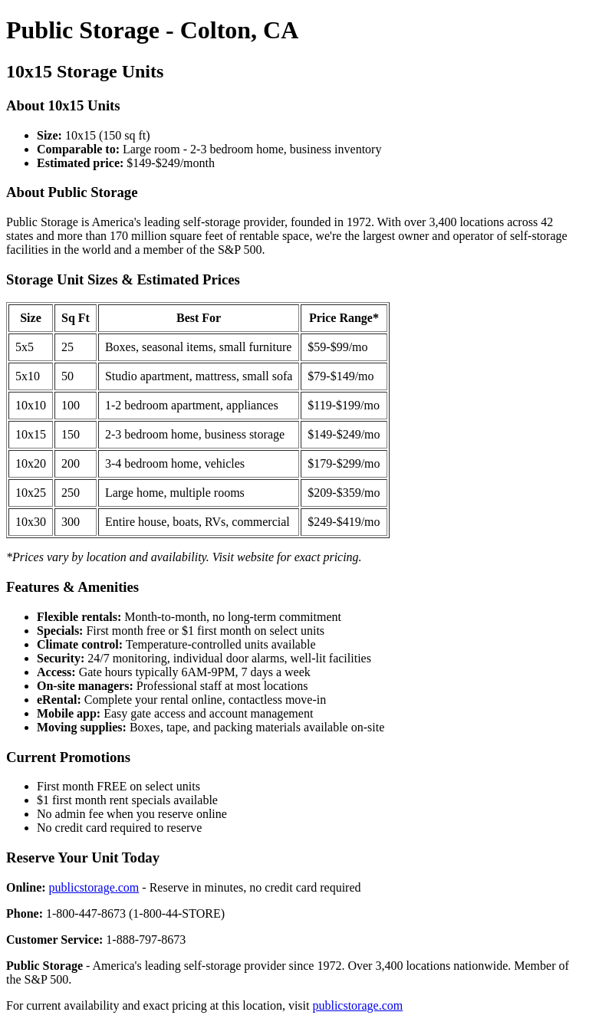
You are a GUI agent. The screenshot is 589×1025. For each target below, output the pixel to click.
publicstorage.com (94, 887)
